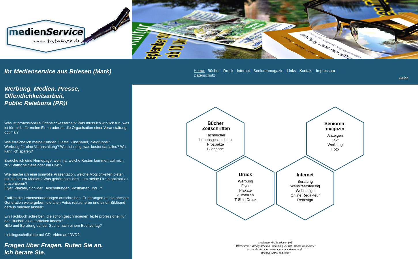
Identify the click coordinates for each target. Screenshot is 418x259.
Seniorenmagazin (268, 70)
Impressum (326, 70)
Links (292, 70)
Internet (244, 70)
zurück (403, 77)
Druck (228, 70)
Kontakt (307, 70)
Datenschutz (204, 75)
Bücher (214, 70)
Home (199, 70)
